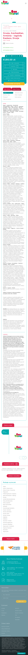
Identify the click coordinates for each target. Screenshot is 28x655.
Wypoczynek (5, 531)
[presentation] (21, 457)
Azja (4, 40)
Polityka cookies (18, 610)
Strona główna (6, 25)
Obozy (4, 486)
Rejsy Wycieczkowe (7, 504)
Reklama (3, 615)
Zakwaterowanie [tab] (19, 93)
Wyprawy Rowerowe (7, 527)
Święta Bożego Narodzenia (8, 508)
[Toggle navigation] (26, 3)
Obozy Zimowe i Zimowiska (9, 490)
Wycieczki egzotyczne (7, 522)
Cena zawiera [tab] (18, 97)
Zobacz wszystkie (14, 476)
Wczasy (4, 497)
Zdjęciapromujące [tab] (4, 432)
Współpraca (4, 612)
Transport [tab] (5, 97)
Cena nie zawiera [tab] (7, 99)
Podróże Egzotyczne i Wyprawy (9, 493)
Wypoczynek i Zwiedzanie (8, 526)
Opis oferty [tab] (7, 89)
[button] (11, 18)
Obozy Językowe (6, 502)
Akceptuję (21, 653)
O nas (2, 610)
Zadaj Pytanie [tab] (16, 89)
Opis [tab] (5, 93)
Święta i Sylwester (7, 509)
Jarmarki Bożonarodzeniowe (9, 499)
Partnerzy (17, 608)
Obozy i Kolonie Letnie (7, 488)
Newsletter (17, 619)
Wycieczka (5, 529)
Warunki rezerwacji (19, 612)
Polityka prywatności (6, 650)
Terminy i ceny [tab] (6, 95)
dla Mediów (17, 617)
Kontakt (3, 608)
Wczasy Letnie (6, 513)
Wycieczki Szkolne (5, 626)
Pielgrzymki (5, 491)
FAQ (16, 615)
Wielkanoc (5, 518)
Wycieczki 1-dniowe (7, 520)
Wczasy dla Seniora (7, 511)
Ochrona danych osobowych (14, 651)
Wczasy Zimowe (6, 515)
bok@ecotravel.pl (11, 581)
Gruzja (8, 40)
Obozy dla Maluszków (8, 500)
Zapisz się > (21, 601)
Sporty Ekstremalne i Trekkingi (9, 495)
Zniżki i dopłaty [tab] (18, 95)
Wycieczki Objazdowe (7, 524)
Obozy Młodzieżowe (5, 628)
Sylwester (5, 506)
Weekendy (5, 517)
